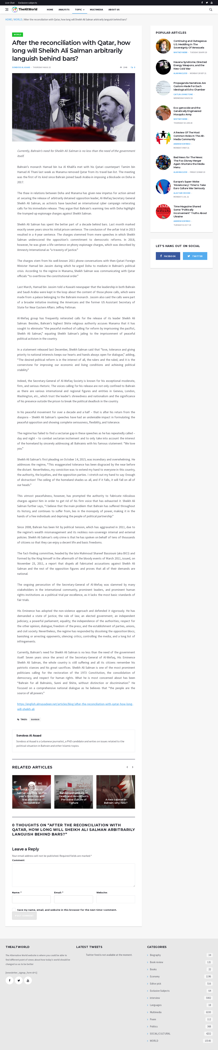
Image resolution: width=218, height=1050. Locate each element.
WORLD (18, 19)
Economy (154, 976)
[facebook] (202, 2)
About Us (114, 9)
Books (153, 969)
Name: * (16, 892)
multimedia (96, 9)
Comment (18, 860)
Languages (155, 1005)
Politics (153, 1026)
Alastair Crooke (182, 193)
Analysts (64, 9)
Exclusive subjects (27, 2)
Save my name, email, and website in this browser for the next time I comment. (67, 909)
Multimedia (155, 1012)
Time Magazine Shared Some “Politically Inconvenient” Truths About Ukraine (190, 211)
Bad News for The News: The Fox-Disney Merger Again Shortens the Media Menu (189, 162)
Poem (152, 1019)
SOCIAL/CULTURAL (159, 1033)
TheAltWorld (24, 10)
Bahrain (35, 719)
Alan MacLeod (180, 73)
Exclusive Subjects (159, 990)
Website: (101, 892)
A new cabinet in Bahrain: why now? (116, 801)
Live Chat (9, 2)
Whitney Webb (180, 52)
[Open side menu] (6, 9)
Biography (155, 955)
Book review (156, 962)
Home (50, 9)
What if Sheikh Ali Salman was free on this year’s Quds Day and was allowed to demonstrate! (31, 796)
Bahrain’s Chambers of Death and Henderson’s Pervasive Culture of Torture (73, 798)
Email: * (58, 892)
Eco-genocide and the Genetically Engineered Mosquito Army (187, 111)
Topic (78, 9)
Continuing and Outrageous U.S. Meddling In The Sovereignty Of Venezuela (190, 44)
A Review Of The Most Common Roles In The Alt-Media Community (189, 136)
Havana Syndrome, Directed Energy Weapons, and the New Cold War (190, 65)
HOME (8, 19)
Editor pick (155, 983)
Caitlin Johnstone (183, 94)
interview (154, 997)
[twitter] (207, 2)
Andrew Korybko (182, 144)
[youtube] (212, 2)
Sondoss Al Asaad (21, 67)
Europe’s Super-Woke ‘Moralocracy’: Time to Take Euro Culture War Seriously (190, 185)
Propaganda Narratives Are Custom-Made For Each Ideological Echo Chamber (190, 86)
